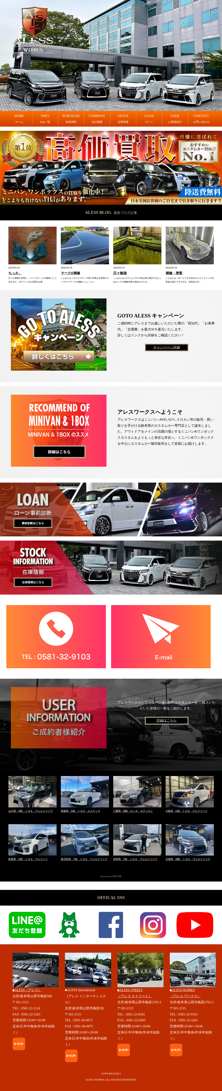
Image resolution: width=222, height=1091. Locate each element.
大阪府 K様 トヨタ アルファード (187, 811)
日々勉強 (120, 273)
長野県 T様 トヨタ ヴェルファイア (135, 859)
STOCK (123, 119)
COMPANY (97, 119)
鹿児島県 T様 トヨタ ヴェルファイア (84, 859)
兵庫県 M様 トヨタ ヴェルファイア (188, 859)
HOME (19, 119)
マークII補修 (70, 273)
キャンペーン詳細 (166, 347)
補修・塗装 (174, 273)
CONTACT (201, 119)
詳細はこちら (167, 720)
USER (175, 119)
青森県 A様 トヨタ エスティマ (80, 811)
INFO (45, 119)
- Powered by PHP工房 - (111, 876)
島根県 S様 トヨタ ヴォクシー (28, 859)
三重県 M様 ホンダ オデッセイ (133, 811)
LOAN (149, 119)
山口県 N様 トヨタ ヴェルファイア (30, 811)
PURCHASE (71, 119)
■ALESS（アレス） (27, 990)
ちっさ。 (15, 273)
